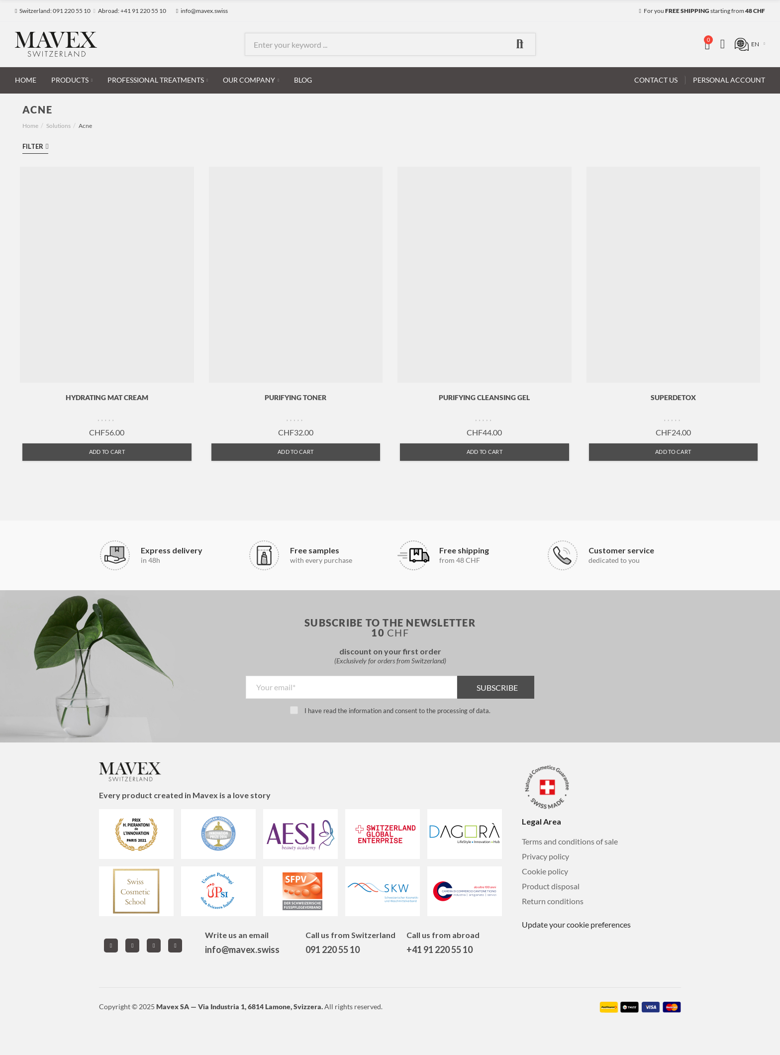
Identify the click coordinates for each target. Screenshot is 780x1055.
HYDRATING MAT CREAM (107, 397)
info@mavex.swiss (242, 949)
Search (520, 44)
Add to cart (107, 451)
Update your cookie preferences (576, 924)
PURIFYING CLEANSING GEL (484, 397)
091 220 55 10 (332, 949)
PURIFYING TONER (295, 397)
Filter (32, 146)
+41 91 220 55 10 (439, 949)
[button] (53, 10)
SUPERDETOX (673, 397)
